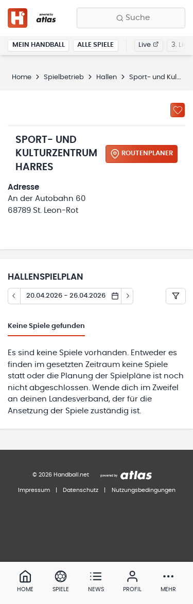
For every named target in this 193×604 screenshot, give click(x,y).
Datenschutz (80, 490)
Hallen (106, 77)
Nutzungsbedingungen (144, 490)
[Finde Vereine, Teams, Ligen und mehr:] (131, 18)
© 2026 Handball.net (60, 475)
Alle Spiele (95, 45)
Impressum (34, 490)
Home (21, 77)
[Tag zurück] (14, 296)
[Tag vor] (127, 296)
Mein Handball (38, 45)
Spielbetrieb (64, 77)
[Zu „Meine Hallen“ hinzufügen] (177, 110)
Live (148, 45)
